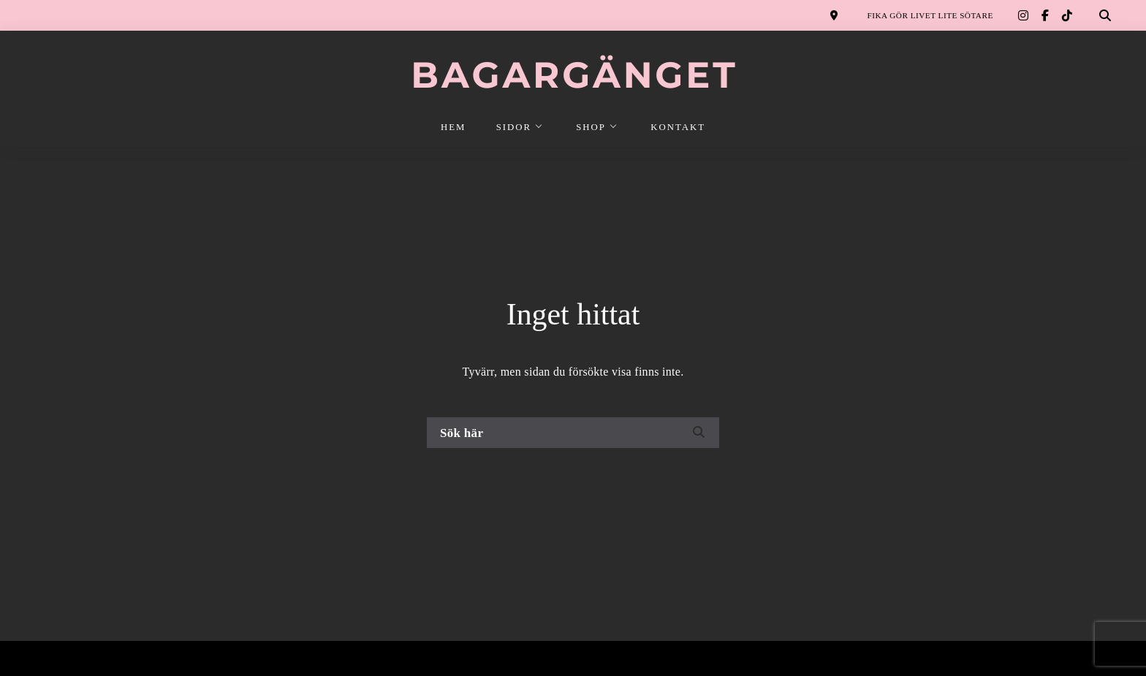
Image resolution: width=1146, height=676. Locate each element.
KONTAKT (677, 127)
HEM (453, 127)
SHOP (591, 127)
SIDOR (513, 127)
